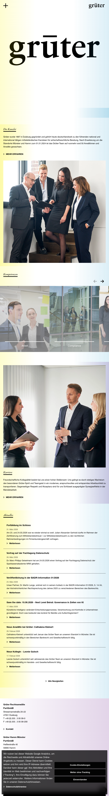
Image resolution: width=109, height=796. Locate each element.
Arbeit (25, 345)
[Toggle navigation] (5, 5)
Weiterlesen (14, 544)
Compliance (74, 345)
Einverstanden (80, 780)
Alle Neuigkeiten (55, 681)
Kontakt (9, 729)
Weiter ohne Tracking (80, 773)
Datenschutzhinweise (16, 787)
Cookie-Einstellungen (80, 765)
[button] (102, 281)
